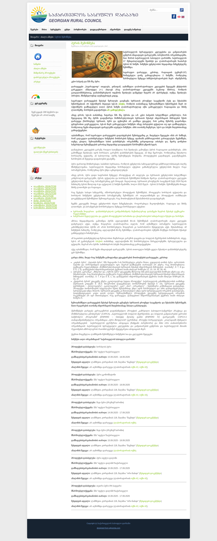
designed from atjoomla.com (108, 528)
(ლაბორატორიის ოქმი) (125, 450)
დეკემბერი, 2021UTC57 (45, 191)
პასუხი (122, 104)
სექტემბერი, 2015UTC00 (45, 208)
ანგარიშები (115, 29)
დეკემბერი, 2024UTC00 (45, 186)
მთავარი (34, 37)
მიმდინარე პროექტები (44, 73)
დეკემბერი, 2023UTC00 (45, 189)
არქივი (37, 82)
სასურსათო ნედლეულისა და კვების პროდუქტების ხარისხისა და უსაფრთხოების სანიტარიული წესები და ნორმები (128, 216)
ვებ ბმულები (39, 147)
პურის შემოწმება (83, 43)
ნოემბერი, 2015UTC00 (44, 203)
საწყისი (37, 64)
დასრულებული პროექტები (47, 77)
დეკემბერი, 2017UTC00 (45, 193)
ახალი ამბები (47, 37)
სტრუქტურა (55, 29)
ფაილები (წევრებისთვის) (46, 152)
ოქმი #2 (143, 367)
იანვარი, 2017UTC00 (43, 196)
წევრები (34, 29)
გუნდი (67, 29)
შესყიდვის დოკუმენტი (147, 362)
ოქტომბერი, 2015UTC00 (45, 205)
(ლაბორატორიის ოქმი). (125, 423)
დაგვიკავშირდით (98, 29)
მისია (44, 29)
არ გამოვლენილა (115, 110)
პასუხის (99, 241)
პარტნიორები (80, 29)
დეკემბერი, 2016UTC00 (45, 198)
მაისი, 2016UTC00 (42, 200)
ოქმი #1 (134, 367)
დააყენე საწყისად (132, 29)
